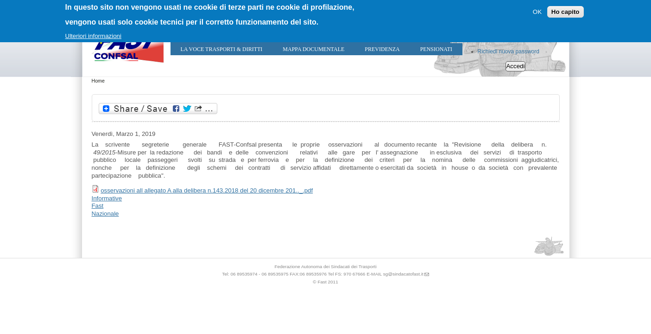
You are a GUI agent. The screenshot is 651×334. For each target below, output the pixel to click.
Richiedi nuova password (508, 51)
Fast (98, 205)
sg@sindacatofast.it (403, 273)
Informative (107, 198)
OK (537, 11)
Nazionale (105, 213)
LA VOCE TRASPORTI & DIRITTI (222, 49)
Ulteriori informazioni (93, 35)
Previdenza (382, 49)
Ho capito (565, 11)
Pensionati (436, 49)
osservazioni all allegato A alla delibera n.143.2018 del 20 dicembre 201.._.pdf (207, 190)
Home (98, 81)
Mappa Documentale (313, 49)
